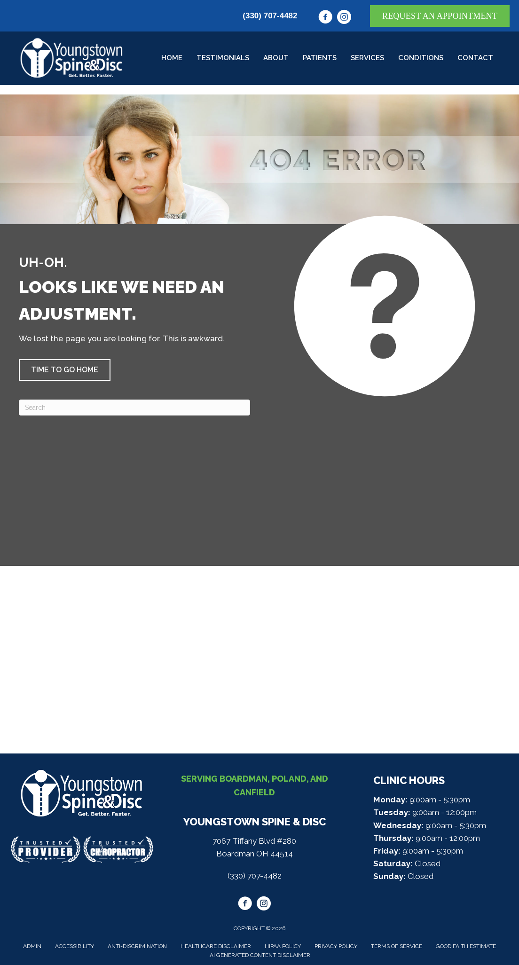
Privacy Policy (336, 946)
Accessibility (74, 946)
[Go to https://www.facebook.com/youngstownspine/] (325, 18)
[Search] (134, 408)
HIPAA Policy (283, 946)
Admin (32, 946)
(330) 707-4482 (270, 15)
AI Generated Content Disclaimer (260, 955)
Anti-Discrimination (137, 946)
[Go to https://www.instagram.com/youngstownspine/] (344, 18)
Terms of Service (396, 946)
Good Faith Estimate (466, 946)
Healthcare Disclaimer (216, 946)
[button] (64, 370)
